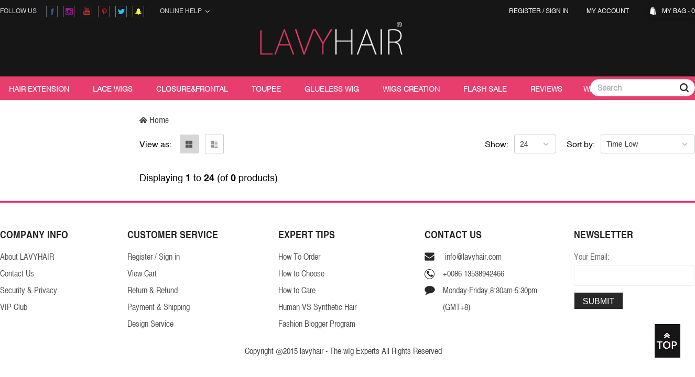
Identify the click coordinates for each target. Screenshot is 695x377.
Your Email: (592, 257)
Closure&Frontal (192, 89)
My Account (609, 11)
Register (525, 11)
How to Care (297, 290)
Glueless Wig (332, 89)
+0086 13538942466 (473, 274)
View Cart (142, 274)
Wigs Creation (411, 89)
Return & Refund (152, 290)
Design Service (150, 324)
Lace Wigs (113, 89)
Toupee (266, 89)
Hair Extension (39, 89)
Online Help (185, 11)
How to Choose (301, 274)
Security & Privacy (28, 290)
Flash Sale (485, 89)
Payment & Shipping (158, 307)
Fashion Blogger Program (316, 324)
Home (154, 120)
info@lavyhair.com (472, 257)
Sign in (557, 11)
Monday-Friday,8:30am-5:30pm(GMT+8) (490, 298)
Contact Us (17, 274)
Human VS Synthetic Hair (317, 307)
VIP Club (13, 307)
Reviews (546, 89)
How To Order (299, 257)
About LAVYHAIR (27, 257)
